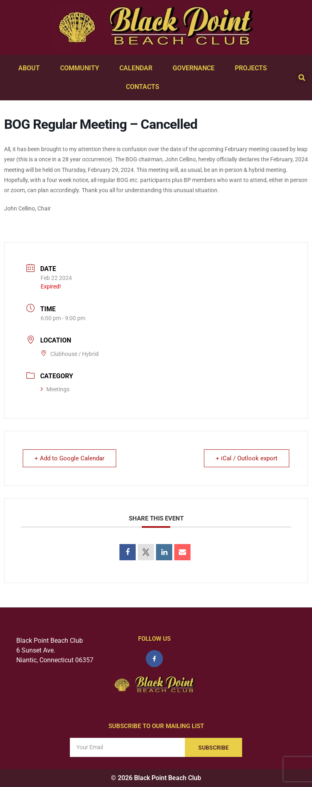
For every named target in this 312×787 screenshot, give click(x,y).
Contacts (144, 87)
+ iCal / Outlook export (246, 458)
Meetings (55, 389)
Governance (196, 68)
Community (81, 68)
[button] (302, 78)
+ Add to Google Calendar (69, 458)
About (31, 68)
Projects (253, 68)
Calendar (137, 68)
